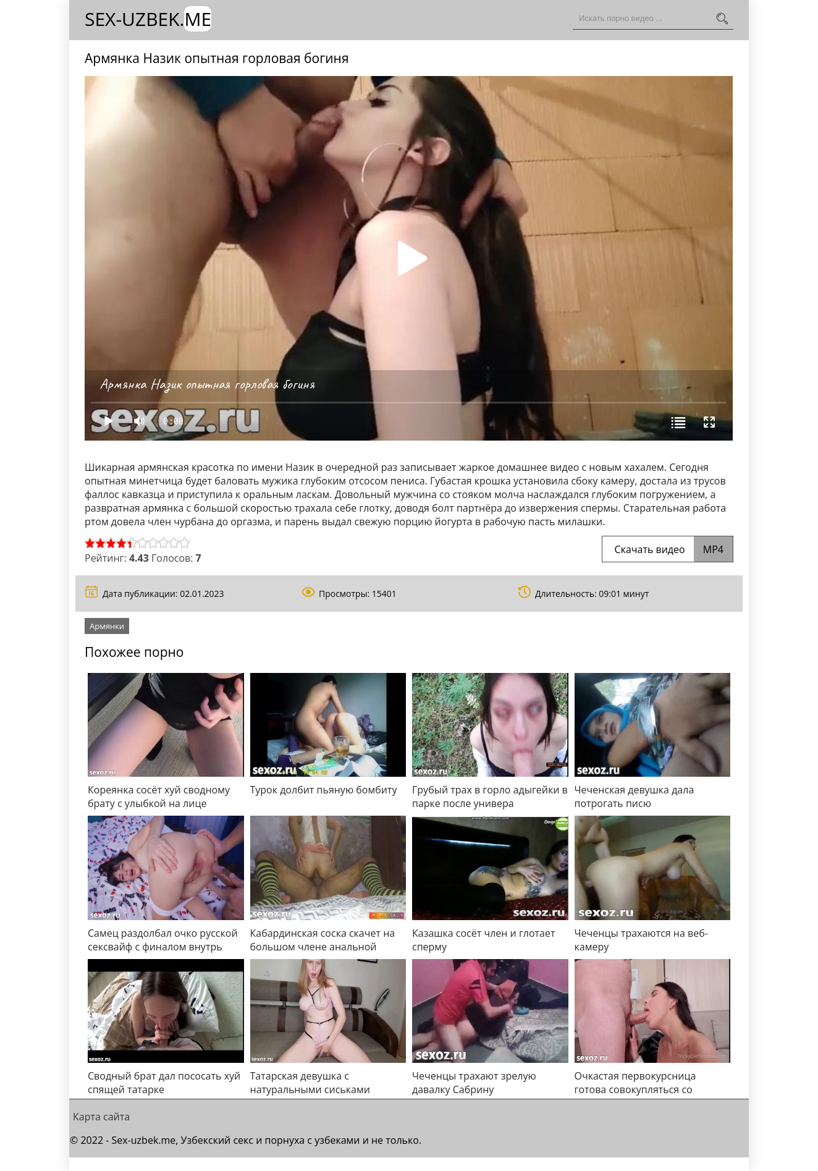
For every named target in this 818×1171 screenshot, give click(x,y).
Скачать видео (667, 549)
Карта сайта (101, 1116)
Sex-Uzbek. (148, 19)
